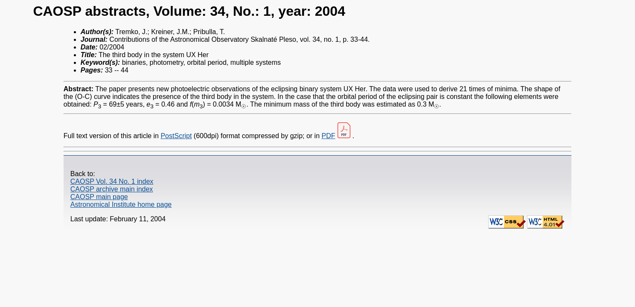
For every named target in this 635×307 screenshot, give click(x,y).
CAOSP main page (99, 196)
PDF (328, 135)
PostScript (176, 135)
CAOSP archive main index (111, 189)
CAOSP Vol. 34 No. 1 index (111, 181)
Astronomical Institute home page (121, 204)
